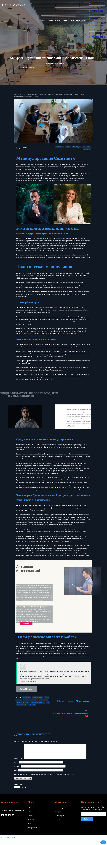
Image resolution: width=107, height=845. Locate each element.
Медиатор (43, 700)
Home (25, 67)
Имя (16, 762)
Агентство (32, 67)
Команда (76, 147)
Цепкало (32, 705)
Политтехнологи (23, 702)
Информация (37, 697)
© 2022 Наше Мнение (8, 837)
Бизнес (68, 147)
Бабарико (26, 697)
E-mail (17, 766)
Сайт (16, 770)
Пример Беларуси (37, 702)
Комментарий (18, 758)
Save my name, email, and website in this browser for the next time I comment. (45, 774)
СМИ (48, 702)
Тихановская (21, 705)
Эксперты (87, 149)
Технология (86, 147)
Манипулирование (30, 700)
